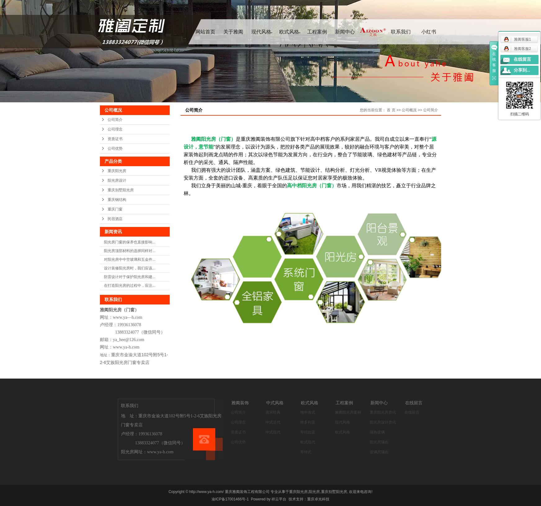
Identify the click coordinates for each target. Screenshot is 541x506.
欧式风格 (289, 31)
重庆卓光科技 (318, 499)
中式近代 (273, 422)
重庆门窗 (115, 209)
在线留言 (412, 412)
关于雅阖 (233, 31)
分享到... (522, 70)
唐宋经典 (273, 412)
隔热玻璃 (377, 432)
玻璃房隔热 (379, 452)
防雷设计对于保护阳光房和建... (129, 277)
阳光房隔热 (379, 442)
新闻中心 (345, 31)
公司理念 (115, 129)
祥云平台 (278, 499)
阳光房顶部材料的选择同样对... (129, 251)
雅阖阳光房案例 (348, 412)
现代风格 (261, 31)
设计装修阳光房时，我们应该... (129, 268)
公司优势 (115, 148)
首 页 (391, 110)
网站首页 (205, 31)
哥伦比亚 (307, 432)
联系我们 (401, 31)
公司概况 (409, 110)
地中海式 (307, 412)
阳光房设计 (117, 180)
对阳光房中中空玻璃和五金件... (129, 259)
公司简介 (115, 120)
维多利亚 (307, 422)
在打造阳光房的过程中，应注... (129, 285)
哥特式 (305, 452)
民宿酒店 (115, 219)
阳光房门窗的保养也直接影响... (129, 242)
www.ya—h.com (127, 317)
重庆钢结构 (117, 200)
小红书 (428, 31)
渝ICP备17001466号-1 (230, 499)
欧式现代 (307, 442)
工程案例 (317, 31)
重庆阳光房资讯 (383, 412)
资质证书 (115, 139)
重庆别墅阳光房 (121, 190)
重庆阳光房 (117, 171)
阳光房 (314, 492)
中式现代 (273, 432)
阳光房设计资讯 (383, 422)
